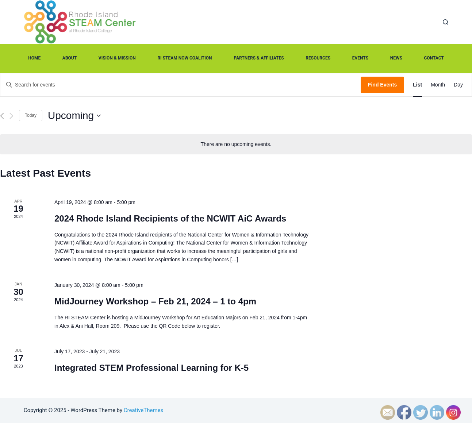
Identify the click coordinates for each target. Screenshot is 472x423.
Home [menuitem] (34, 58)
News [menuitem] (396, 58)
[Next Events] (11, 115)
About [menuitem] (69, 58)
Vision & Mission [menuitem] (117, 58)
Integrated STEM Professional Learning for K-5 (151, 368)
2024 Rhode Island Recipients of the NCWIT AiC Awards (170, 218)
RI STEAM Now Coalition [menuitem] (184, 58)
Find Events (382, 85)
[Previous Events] (2, 115)
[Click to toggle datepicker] (74, 115)
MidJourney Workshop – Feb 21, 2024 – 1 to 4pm (155, 301)
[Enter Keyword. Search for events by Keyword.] (180, 84)
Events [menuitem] (360, 58)
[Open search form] (445, 22)
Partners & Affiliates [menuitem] (259, 58)
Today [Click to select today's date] (31, 115)
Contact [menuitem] (434, 58)
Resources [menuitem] (318, 58)
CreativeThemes (144, 410)
